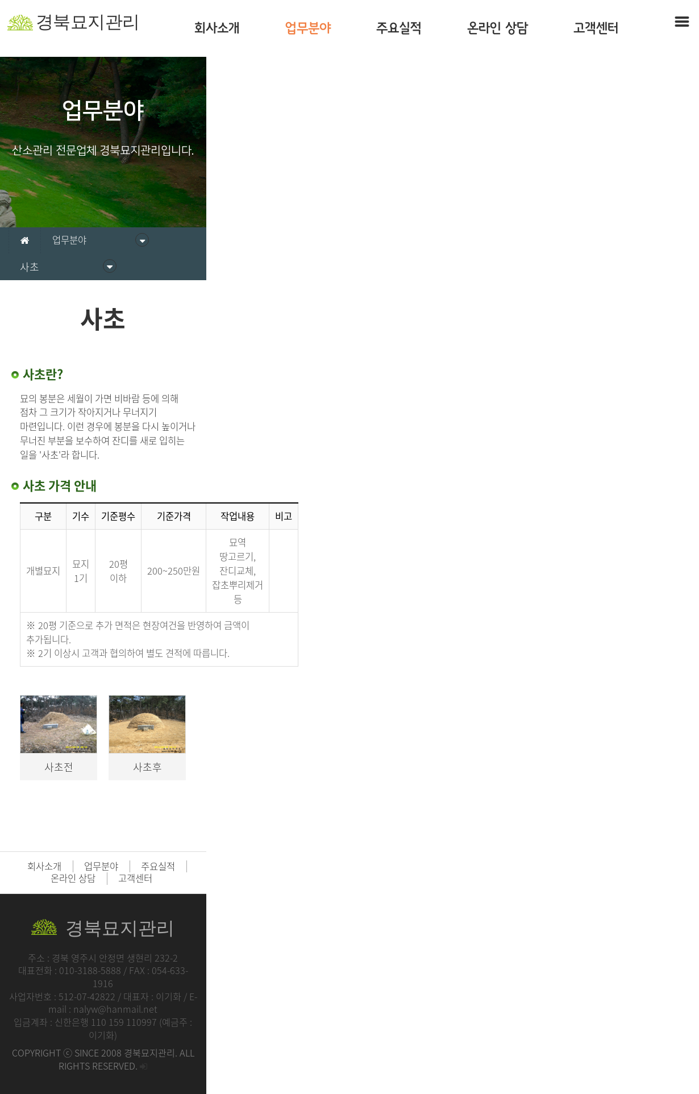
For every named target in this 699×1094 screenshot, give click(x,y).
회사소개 (217, 28)
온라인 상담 (497, 28)
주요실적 (399, 28)
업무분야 (308, 28)
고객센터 (596, 28)
